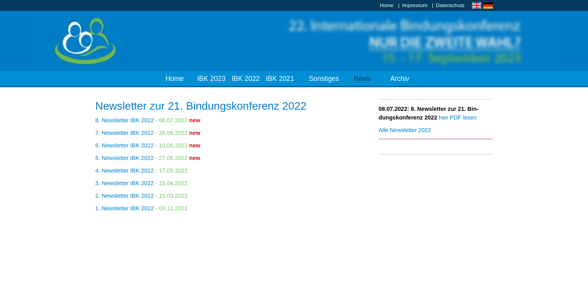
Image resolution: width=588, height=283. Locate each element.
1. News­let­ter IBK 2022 (124, 208)
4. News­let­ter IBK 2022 (124, 170)
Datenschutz (450, 5)
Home (387, 5)
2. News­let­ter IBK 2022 (124, 196)
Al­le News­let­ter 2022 (405, 130)
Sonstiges (324, 79)
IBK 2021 (280, 79)
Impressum (414, 5)
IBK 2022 (245, 79)
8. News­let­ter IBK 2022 (124, 120)
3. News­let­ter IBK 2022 (124, 183)
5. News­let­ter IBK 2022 (124, 158)
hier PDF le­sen (458, 117)
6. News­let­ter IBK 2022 (124, 145)
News (362, 79)
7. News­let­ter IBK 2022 (124, 133)
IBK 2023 (211, 79)
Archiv (400, 79)
